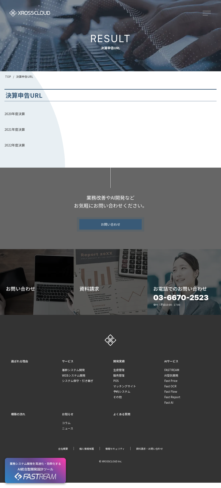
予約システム (121, 397)
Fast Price (170, 386)
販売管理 (119, 380)
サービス (67, 366)
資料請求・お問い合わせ (149, 454)
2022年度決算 (14, 145)
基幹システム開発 (73, 375)
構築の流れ (18, 419)
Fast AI (168, 408)
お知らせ (67, 419)
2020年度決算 (14, 113)
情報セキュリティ (115, 454)
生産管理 (119, 375)
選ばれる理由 (19, 366)
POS (116, 386)
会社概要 (63, 454)
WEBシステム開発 (73, 380)
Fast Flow (170, 397)
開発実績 (119, 366)
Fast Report (172, 402)
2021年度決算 (14, 129)
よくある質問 (121, 419)
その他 (117, 402)
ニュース (67, 434)
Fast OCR (170, 391)
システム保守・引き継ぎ (77, 386)
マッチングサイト (124, 391)
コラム (66, 428)
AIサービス (171, 366)
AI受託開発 (171, 380)
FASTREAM (171, 375)
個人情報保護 (86, 454)
